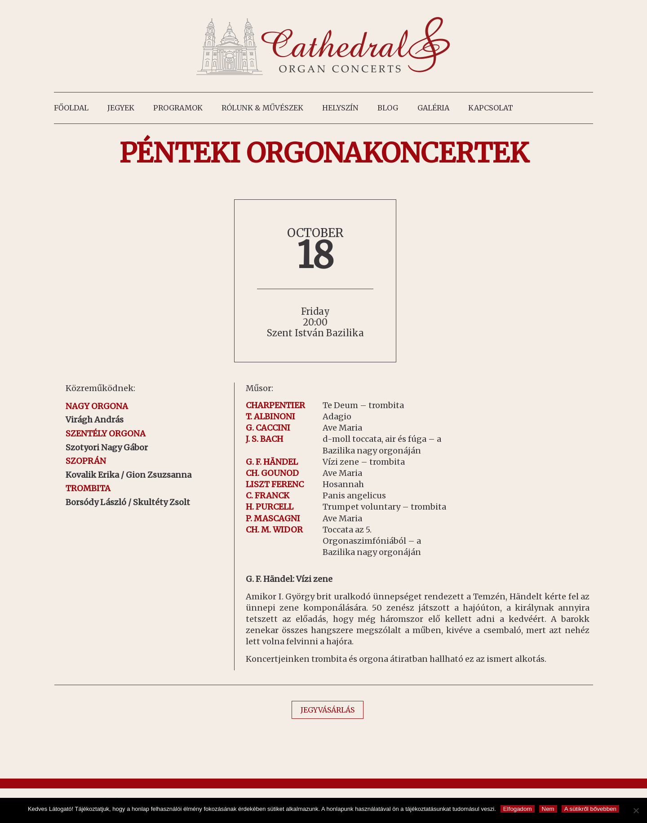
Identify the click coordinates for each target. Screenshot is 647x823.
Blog (387, 107)
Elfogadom (517, 808)
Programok (178, 107)
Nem (548, 808)
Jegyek (120, 107)
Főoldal (71, 107)
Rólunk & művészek (262, 107)
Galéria (433, 107)
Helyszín (340, 107)
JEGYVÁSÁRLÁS (328, 709)
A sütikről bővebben (590, 808)
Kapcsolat (490, 107)
